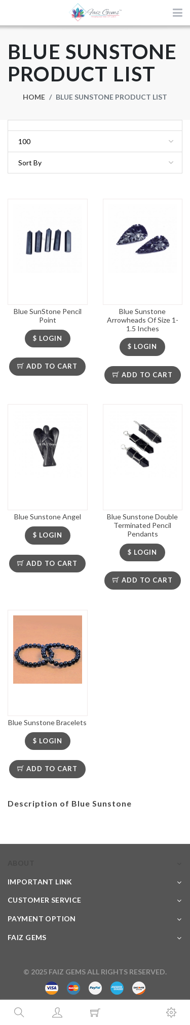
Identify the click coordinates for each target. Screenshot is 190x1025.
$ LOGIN (47, 338)
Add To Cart (47, 366)
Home (34, 97)
